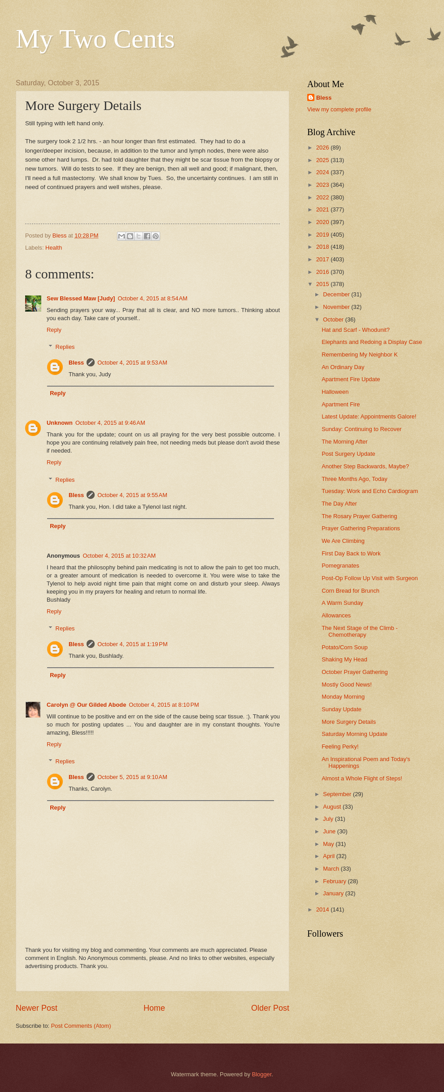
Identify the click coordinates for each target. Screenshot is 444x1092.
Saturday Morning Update (354, 734)
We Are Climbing (343, 540)
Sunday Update (341, 709)
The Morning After (344, 441)
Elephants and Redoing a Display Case (372, 342)
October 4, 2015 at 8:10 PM (164, 704)
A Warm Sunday (342, 602)
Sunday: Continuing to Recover (361, 429)
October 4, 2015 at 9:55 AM (132, 495)
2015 (323, 284)
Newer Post (36, 1008)
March (331, 868)
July (329, 818)
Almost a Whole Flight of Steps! (362, 778)
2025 (323, 160)
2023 (323, 184)
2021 (323, 209)
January (334, 893)
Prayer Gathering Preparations (361, 528)
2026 (323, 147)
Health (53, 247)
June (330, 831)
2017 (323, 259)
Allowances (336, 615)
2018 (323, 246)
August (333, 806)
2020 (323, 222)
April (329, 856)
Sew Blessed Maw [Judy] (81, 298)
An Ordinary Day (343, 367)
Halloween (335, 391)
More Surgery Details (349, 721)
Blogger (262, 1074)
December (337, 294)
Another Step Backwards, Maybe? (365, 466)
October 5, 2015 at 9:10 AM (132, 777)
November (337, 307)
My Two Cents (95, 38)
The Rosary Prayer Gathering (359, 516)
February (335, 881)
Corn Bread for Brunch (350, 590)
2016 (323, 272)
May (329, 844)
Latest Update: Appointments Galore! (369, 416)
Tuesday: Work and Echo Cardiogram (370, 491)
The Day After (339, 503)
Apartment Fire (341, 404)
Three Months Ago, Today (354, 479)
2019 (323, 234)
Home (154, 1008)
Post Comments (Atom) (81, 1025)
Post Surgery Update (348, 453)
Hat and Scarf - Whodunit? (356, 329)
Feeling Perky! (340, 746)
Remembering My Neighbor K (360, 354)
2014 (323, 909)
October (334, 319)
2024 (323, 172)
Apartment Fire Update (351, 379)
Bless (76, 362)
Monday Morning (343, 696)
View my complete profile (339, 109)
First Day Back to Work (351, 553)
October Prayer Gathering (354, 672)
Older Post (270, 1008)
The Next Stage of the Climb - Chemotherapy (360, 631)
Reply (54, 329)
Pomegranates (340, 565)
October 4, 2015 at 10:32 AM (119, 555)
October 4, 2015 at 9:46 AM (110, 422)
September (338, 794)
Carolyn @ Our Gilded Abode (86, 704)
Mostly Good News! (347, 684)
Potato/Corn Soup (344, 647)
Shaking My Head (344, 659)
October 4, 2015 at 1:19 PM (132, 644)
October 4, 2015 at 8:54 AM (152, 298)
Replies (65, 346)
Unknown (60, 422)
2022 (323, 197)
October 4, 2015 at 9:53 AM (132, 362)
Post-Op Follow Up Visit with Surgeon (370, 578)
